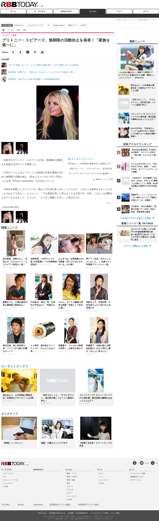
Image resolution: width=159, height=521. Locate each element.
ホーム (13, 11)
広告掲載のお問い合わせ (57, 513)
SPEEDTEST (66, 11)
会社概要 (71, 513)
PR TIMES (6, 505)
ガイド (146, 11)
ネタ (4, 477)
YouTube (147, 463)
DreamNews (38, 505)
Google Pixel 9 (59, 25)
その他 (5, 486)
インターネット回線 (137, 473)
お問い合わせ (42, 513)
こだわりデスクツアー (35, 25)
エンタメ (93, 11)
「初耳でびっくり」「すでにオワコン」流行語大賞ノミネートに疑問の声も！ (101, 168)
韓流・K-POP (72, 477)
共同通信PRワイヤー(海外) (88, 505)
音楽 (68, 483)
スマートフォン (8, 473)
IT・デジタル (39, 11)
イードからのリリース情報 (99, 513)
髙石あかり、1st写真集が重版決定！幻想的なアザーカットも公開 (96, 163)
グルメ (101, 473)
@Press (21, 505)
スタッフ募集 (114, 513)
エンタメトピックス (82, 159)
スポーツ (70, 486)
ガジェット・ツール (10, 480)
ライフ (119, 11)
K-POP (83, 25)
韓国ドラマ (72, 25)
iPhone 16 (19, 25)
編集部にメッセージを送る (105, 179)
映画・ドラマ (72, 473)
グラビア (70, 490)
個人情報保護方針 (82, 513)
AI (48, 25)
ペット (101, 477)
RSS (157, 463)
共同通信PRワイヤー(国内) (60, 505)
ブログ (69, 493)
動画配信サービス (137, 477)
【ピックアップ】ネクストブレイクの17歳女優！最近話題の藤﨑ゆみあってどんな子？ (105, 173)
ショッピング (8, 483)
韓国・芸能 (71, 480)
